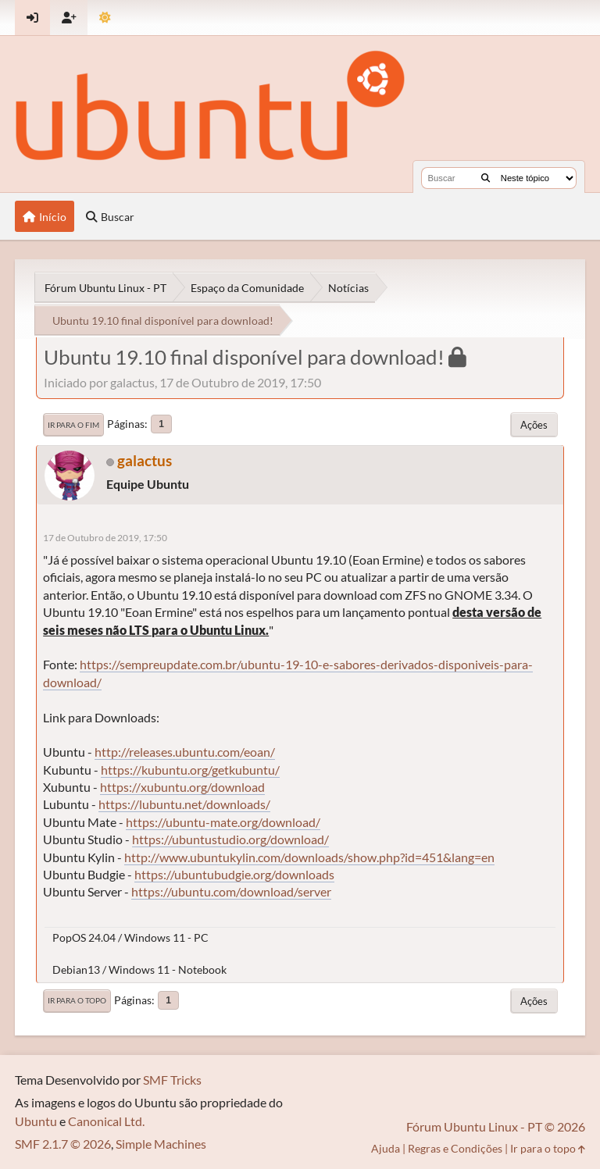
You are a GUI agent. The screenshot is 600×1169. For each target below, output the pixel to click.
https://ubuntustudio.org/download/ (230, 839)
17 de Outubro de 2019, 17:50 (105, 538)
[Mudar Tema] (105, 17)
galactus (144, 460)
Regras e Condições (455, 1148)
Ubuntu (36, 1121)
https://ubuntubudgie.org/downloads (234, 874)
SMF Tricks (172, 1079)
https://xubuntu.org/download (182, 786)
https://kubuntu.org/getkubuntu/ (190, 769)
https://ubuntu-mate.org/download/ (223, 821)
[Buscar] (485, 178)
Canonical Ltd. (106, 1121)
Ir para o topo (77, 1000)
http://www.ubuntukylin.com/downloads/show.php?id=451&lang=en (309, 857)
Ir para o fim (73, 424)
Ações (534, 425)
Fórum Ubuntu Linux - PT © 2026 (495, 1126)
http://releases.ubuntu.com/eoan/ (185, 751)
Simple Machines (161, 1143)
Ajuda (385, 1148)
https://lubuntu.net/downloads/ (184, 804)
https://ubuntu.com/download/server (231, 891)
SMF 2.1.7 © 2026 (63, 1143)
